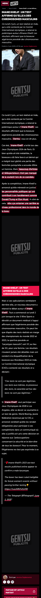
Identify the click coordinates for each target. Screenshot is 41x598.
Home (4, 8)
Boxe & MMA (13, 8)
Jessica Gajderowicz (30, 46)
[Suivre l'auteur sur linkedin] (12, 582)
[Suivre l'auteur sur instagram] (8, 582)
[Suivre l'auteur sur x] (4, 582)
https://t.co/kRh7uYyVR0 (16, 489)
